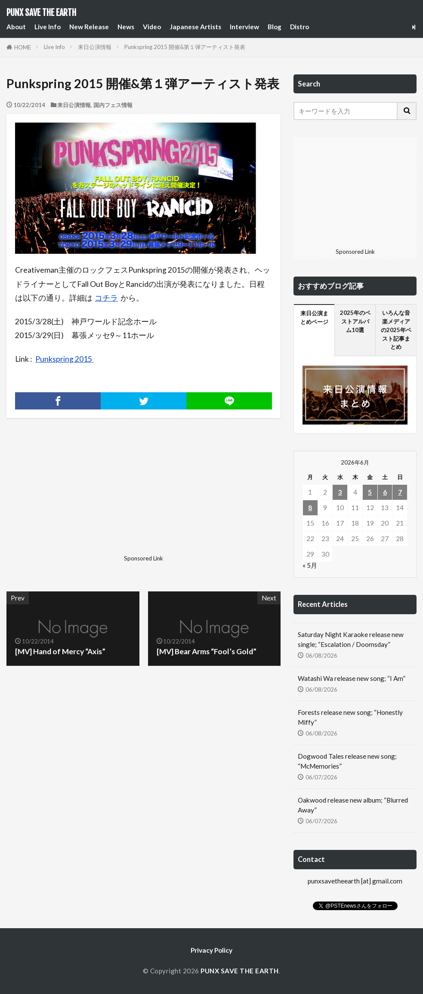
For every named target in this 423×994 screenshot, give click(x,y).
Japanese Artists (195, 27)
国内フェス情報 (113, 105)
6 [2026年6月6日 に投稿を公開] (385, 492)
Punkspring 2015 (64, 358)
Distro (299, 27)
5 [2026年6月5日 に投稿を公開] (370, 492)
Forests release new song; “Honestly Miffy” (350, 717)
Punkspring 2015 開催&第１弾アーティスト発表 (184, 46)
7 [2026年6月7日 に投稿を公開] (400, 492)
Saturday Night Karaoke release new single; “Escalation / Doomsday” (351, 639)
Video (152, 27)
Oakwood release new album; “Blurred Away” (353, 805)
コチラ (106, 297)
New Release (89, 27)
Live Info (47, 27)
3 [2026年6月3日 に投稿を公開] (340, 492)
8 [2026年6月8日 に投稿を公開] (310, 507)
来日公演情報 (94, 46)
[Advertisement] (74, 497)
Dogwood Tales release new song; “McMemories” (347, 761)
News (125, 27)
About (16, 27)
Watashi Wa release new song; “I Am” (351, 678)
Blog (274, 27)
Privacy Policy (211, 950)
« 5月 (310, 565)
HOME (22, 47)
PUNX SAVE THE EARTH (41, 13)
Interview (244, 27)
